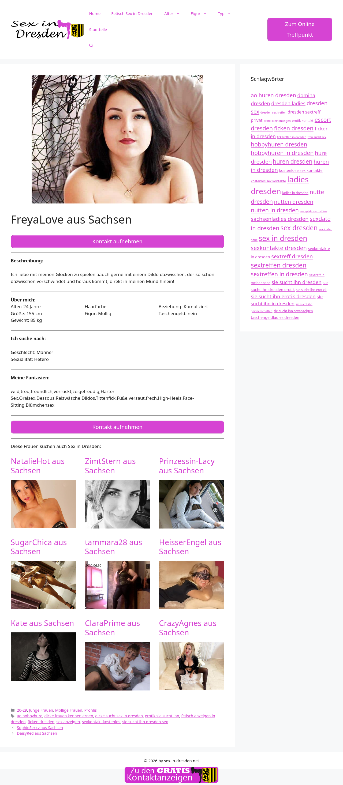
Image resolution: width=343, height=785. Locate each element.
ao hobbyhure (29, 713)
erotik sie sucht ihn (162, 713)
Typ (227, 13)
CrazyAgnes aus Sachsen (188, 625)
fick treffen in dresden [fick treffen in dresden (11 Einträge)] (291, 137)
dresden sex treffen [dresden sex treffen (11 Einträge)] (273, 112)
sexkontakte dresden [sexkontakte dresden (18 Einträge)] (279, 248)
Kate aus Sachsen (42, 621)
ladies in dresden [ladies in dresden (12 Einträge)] (295, 193)
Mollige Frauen (68, 708)
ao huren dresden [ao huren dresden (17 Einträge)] (273, 95)
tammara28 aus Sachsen (113, 544)
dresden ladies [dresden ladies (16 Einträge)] (288, 103)
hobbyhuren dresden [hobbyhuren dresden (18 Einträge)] (279, 144)
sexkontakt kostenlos (101, 719)
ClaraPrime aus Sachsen (112, 625)
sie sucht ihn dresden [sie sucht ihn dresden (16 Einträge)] (297, 282)
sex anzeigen (68, 719)
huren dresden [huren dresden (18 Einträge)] (292, 161)
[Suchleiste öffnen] (91, 45)
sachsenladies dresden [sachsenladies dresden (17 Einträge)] (280, 218)
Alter (174, 13)
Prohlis (90, 708)
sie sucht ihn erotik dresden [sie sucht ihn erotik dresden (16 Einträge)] (283, 296)
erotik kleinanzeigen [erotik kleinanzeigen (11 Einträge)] (277, 121)
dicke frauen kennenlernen (68, 713)
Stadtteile (98, 29)
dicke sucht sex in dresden (119, 713)
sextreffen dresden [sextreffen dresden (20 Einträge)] (279, 265)
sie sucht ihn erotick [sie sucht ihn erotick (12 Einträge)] (311, 290)
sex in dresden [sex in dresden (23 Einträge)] (283, 238)
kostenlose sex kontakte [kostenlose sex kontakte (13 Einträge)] (300, 170)
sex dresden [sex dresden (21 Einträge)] (299, 227)
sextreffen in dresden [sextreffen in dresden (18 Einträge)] (279, 274)
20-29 (22, 708)
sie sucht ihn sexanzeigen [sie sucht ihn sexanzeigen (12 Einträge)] (293, 311)
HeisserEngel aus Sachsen (190, 544)
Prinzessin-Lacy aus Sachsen (187, 463)
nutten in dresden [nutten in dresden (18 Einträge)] (275, 210)
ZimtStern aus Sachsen (110, 463)
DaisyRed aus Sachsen (37, 731)
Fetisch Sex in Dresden (132, 13)
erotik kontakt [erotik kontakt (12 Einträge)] (302, 120)
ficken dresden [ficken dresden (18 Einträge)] (294, 128)
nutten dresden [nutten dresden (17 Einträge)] (294, 201)
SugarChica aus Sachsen (39, 544)
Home (95, 13)
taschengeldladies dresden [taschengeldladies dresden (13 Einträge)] (275, 317)
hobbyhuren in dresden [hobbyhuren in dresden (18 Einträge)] (282, 153)
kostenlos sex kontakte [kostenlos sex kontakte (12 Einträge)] (268, 181)
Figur (201, 13)
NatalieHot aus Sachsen (38, 463)
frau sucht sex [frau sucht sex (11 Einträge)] (317, 137)
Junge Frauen (41, 708)
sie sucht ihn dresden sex (145, 719)
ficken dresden (41, 719)
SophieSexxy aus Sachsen (40, 725)
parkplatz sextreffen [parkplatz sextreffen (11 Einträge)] (313, 211)
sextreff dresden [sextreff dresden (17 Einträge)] (292, 256)
